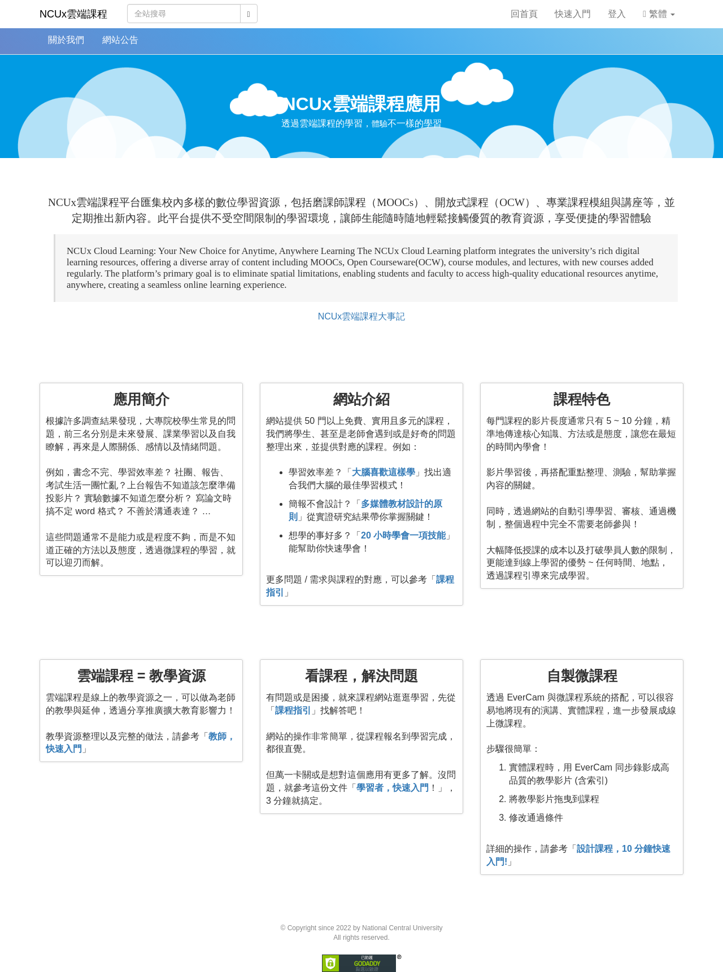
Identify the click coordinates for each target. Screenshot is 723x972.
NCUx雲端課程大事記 (362, 316)
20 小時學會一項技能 (403, 535)
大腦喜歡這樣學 (383, 472)
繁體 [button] (659, 14)
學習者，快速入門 (392, 788)
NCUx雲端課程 (73, 14)
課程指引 (293, 710)
